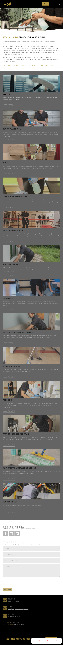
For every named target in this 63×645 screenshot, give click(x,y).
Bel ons (45, 4)
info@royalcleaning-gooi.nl (18, 610)
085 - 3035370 (13, 602)
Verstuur (7, 590)
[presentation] (19, 583)
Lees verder (9, 105)
